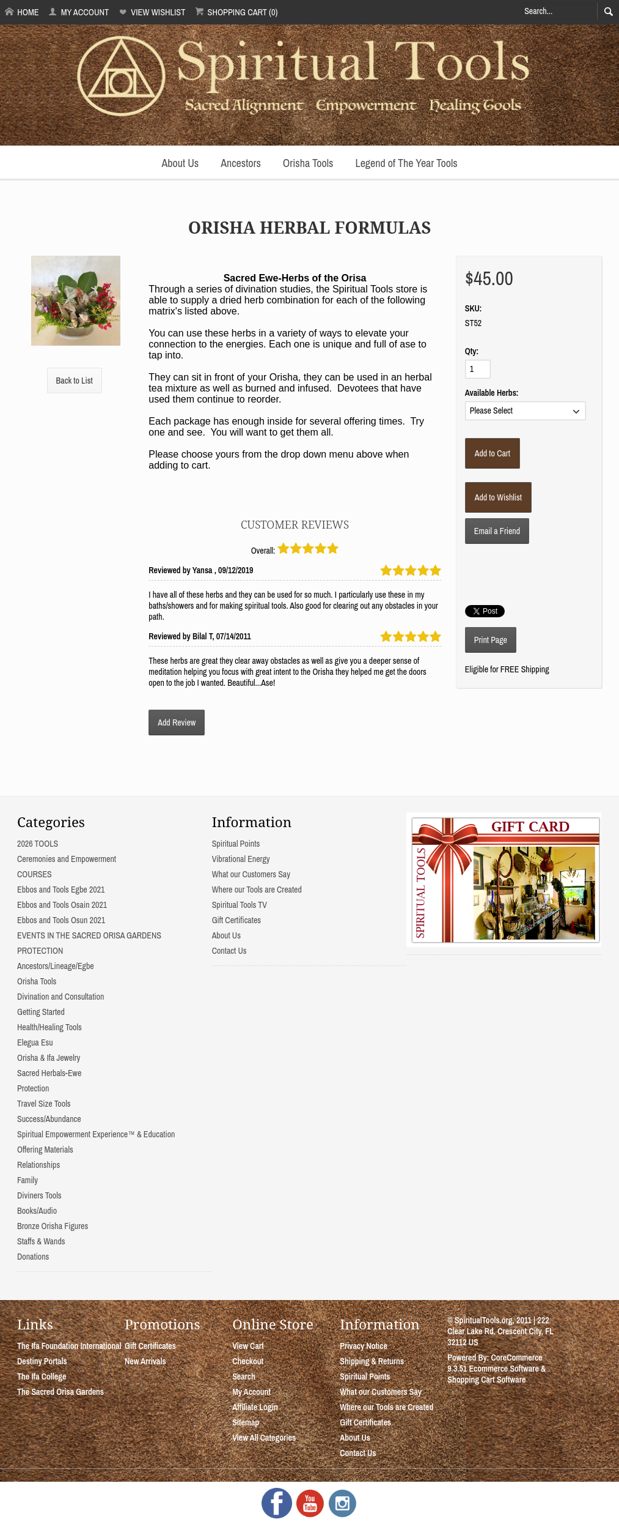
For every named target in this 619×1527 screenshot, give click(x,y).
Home (22, 12)
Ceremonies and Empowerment (66, 858)
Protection (33, 1088)
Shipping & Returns (372, 1361)
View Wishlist (152, 12)
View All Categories (264, 1437)
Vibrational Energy (241, 858)
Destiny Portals (42, 1361)
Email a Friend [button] (497, 531)
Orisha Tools (308, 163)
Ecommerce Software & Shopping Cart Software (496, 1374)
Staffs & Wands (41, 1241)
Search (243, 1376)
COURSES (34, 874)
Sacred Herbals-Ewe (49, 1073)
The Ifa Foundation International (69, 1345)
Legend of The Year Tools (406, 163)
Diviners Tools (39, 1195)
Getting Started (41, 1011)
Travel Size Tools (43, 1103)
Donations (33, 1256)
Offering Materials (45, 1149)
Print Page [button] (490, 639)
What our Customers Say (251, 874)
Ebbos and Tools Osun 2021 (61, 920)
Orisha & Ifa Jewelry (48, 1057)
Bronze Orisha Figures (52, 1226)
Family (27, 1180)
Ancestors (241, 163)
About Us (180, 163)
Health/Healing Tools (49, 1027)
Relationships (38, 1164)
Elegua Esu (35, 1042)
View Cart (247, 1345)
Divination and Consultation (60, 996)
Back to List (74, 380)
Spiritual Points (236, 843)
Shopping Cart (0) (236, 12)
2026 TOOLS (37, 843)
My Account (78, 12)
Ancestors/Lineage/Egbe (55, 966)
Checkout (247, 1361)
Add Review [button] (177, 722)
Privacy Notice (363, 1345)
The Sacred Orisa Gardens (60, 1391)
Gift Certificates (236, 920)
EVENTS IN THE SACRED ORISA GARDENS (89, 935)
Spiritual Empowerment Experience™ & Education (96, 1134)
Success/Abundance (49, 1118)
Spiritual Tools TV (239, 904)
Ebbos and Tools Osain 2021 (62, 904)
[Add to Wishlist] (498, 497)
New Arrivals (145, 1361)
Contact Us (229, 950)
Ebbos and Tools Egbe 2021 (60, 889)
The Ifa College (41, 1376)
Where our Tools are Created (257, 889)
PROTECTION (40, 950)
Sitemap (245, 1422)
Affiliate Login (255, 1407)
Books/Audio (37, 1210)
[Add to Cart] (492, 453)
